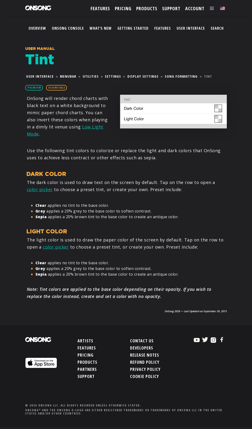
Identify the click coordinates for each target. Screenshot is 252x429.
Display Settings (143, 76)
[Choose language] (222, 8)
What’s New (101, 28)
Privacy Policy (145, 369)
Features (162, 28)
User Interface (191, 28)
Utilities (91, 76)
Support (86, 377)
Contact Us (142, 341)
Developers (141, 348)
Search (217, 28)
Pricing (85, 355)
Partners (87, 369)
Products (87, 362)
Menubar (68, 76)
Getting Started (133, 28)
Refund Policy (144, 362)
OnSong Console (68, 28)
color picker (40, 189)
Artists (85, 341)
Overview (37, 28)
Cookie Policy (144, 377)
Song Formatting (181, 76)
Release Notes (144, 355)
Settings (113, 76)
